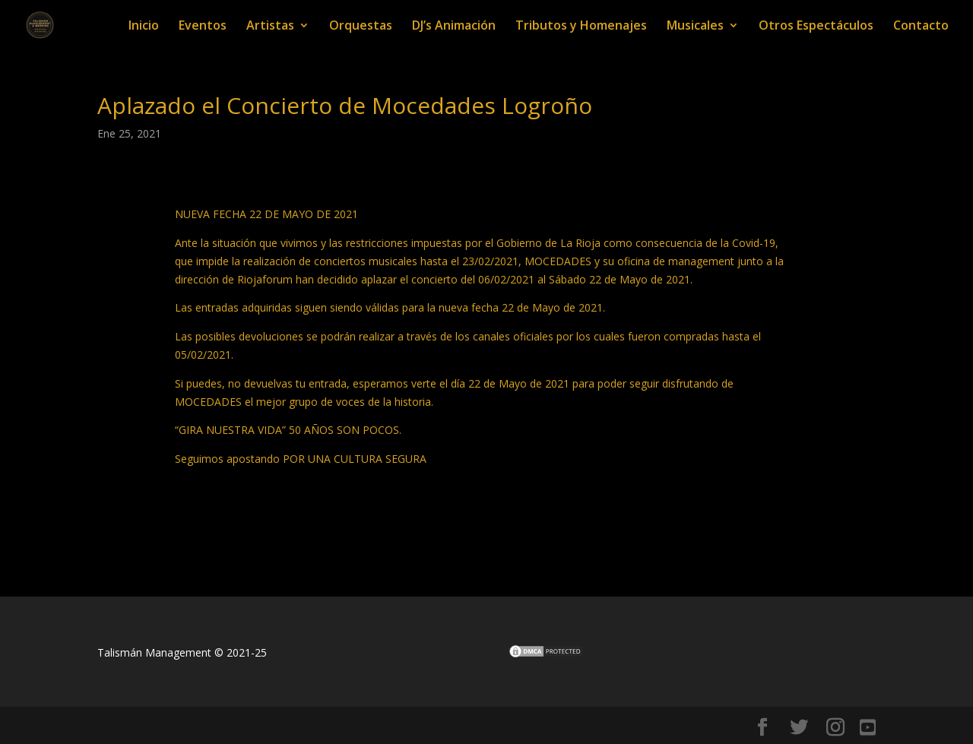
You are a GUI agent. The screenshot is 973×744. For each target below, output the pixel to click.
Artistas (270, 26)
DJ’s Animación (454, 26)
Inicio (143, 26)
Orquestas (360, 26)
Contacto (921, 26)
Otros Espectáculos (816, 26)
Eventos (203, 26)
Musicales (695, 26)
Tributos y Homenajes (581, 26)
